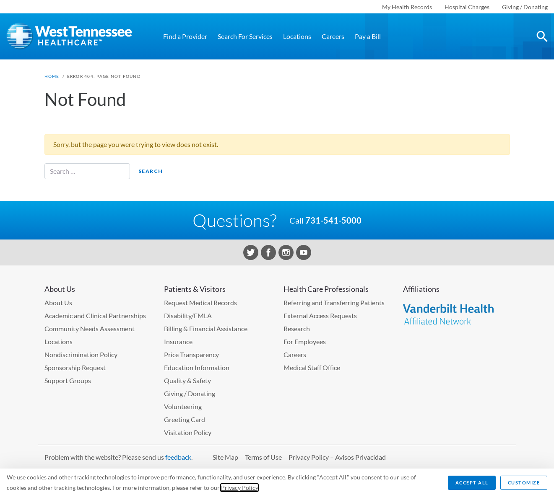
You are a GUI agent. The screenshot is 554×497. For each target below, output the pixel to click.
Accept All (472, 482)
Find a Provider (185, 36)
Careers (333, 36)
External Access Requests (320, 315)
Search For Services (245, 36)
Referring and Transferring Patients (334, 302)
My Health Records (407, 6)
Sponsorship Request (75, 367)
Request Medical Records (200, 302)
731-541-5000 (333, 220)
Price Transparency (191, 354)
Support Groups (67, 380)
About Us (58, 302)
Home (52, 76)
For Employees (305, 341)
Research (297, 328)
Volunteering (183, 406)
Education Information (196, 367)
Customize (524, 482)
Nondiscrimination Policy (80, 354)
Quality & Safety (187, 380)
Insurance (178, 341)
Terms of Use (263, 457)
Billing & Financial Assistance (205, 328)
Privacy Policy (239, 487)
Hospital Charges (467, 6)
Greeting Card (184, 419)
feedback (178, 457)
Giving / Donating (525, 6)
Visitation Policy (187, 432)
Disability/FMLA (188, 315)
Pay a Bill (368, 36)
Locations (297, 36)
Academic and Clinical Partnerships (95, 315)
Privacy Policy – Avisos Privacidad (337, 457)
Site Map (225, 457)
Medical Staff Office (312, 367)
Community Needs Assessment (89, 328)
